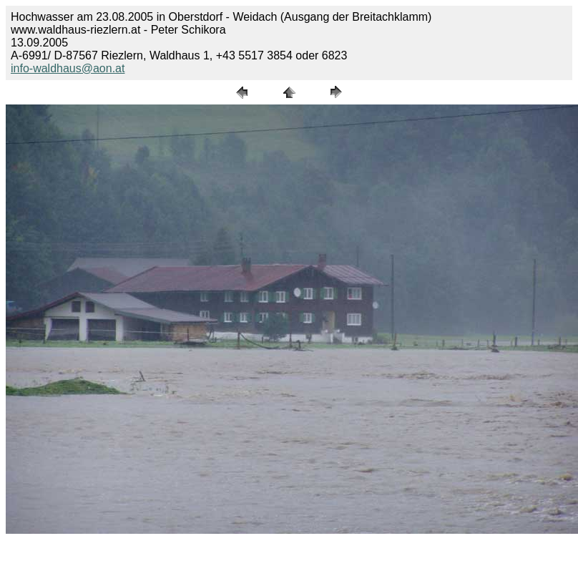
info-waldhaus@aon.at (67, 68)
